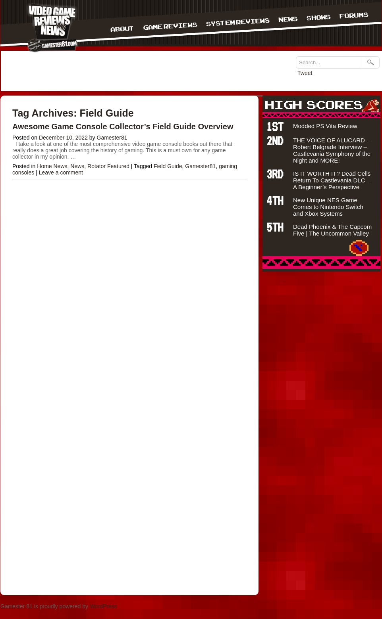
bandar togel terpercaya (284, 281)
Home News (52, 166)
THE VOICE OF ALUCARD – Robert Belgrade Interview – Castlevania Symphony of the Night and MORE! (331, 150)
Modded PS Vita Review (325, 126)
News (77, 166)
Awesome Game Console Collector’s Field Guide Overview (122, 126)
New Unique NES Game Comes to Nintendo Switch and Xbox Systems (328, 207)
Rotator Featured (108, 166)
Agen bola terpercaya (350, 281)
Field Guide (168, 166)
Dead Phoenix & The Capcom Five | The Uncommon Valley (332, 230)
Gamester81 (112, 137)
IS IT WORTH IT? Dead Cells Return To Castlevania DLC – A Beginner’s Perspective (331, 180)
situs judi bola (316, 281)
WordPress (103, 606)
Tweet (304, 73)
